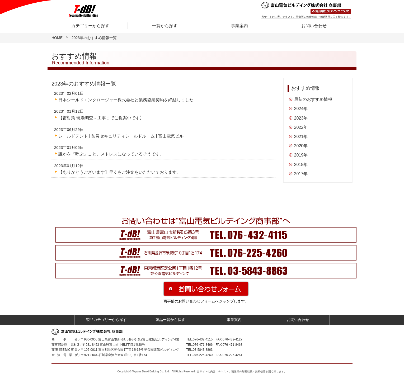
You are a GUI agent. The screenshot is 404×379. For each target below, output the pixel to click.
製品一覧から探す (170, 320)
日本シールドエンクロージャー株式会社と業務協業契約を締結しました (126, 100)
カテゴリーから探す (90, 25)
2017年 (301, 174)
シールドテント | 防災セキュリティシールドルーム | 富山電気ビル (121, 136)
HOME (57, 38)
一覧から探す (164, 25)
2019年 (301, 155)
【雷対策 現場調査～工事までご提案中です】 (101, 118)
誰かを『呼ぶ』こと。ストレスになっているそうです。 (111, 154)
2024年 (301, 108)
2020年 (301, 146)
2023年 (301, 118)
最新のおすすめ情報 (313, 99)
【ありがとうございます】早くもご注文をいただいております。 (119, 172)
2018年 (301, 164)
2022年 (301, 127)
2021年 (301, 136)
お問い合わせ (314, 25)
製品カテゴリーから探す (106, 320)
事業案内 (239, 25)
